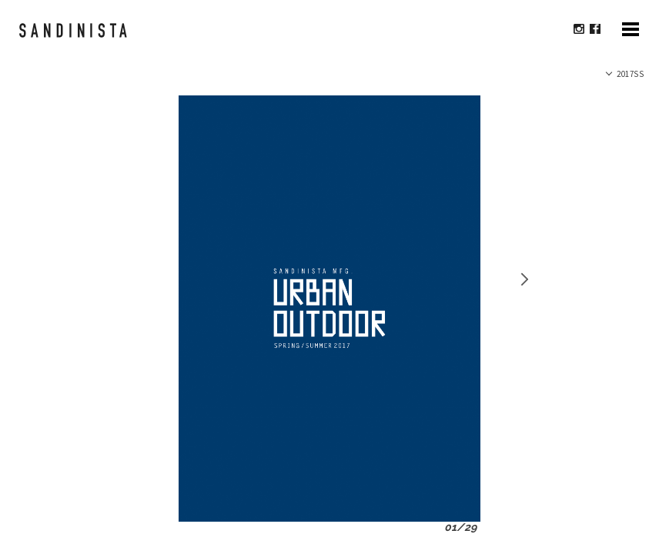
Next (522, 279)
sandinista (80, 37)
